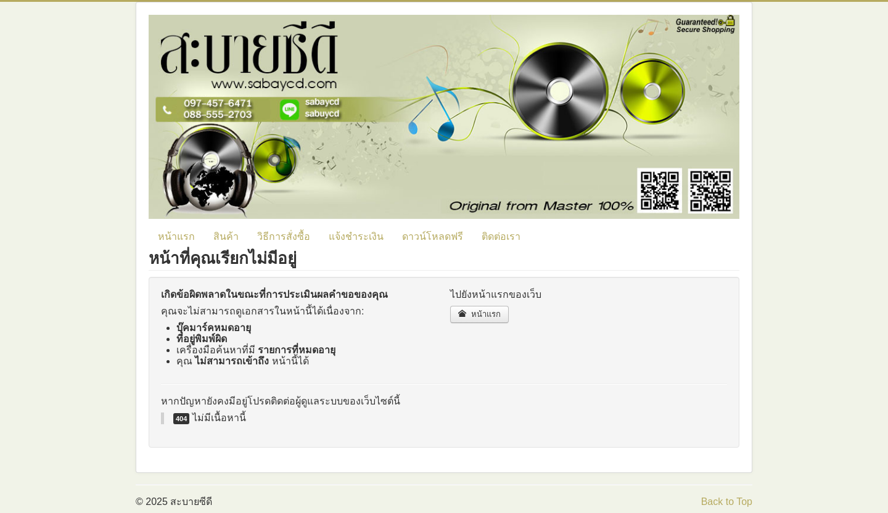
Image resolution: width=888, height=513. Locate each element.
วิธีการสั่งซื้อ (283, 236)
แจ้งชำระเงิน (356, 236)
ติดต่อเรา (501, 236)
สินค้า (226, 236)
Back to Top (726, 501)
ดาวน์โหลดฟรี (432, 236)
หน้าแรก (176, 236)
